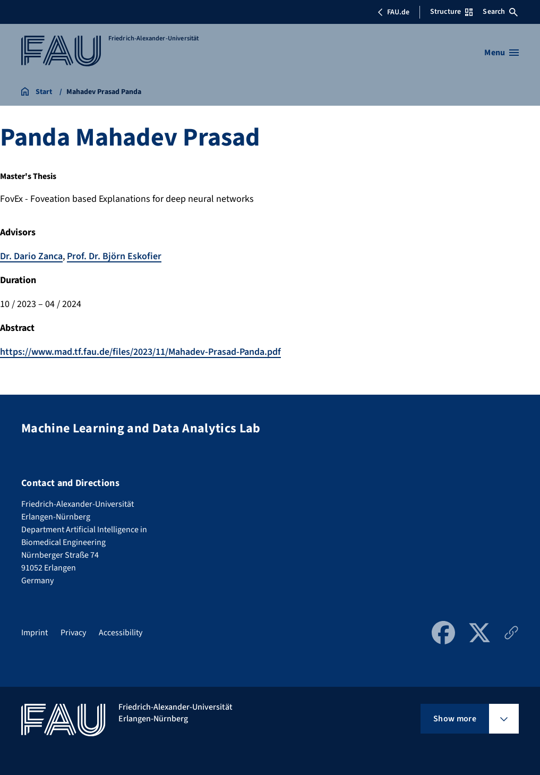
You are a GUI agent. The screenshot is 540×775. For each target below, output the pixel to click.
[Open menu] (501, 52)
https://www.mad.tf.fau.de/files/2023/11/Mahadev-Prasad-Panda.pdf (140, 352)
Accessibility (120, 632)
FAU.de (393, 12)
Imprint (34, 632)
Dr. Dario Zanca (31, 256)
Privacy (73, 632)
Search (500, 11)
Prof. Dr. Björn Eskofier (114, 256)
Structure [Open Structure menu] (451, 11)
